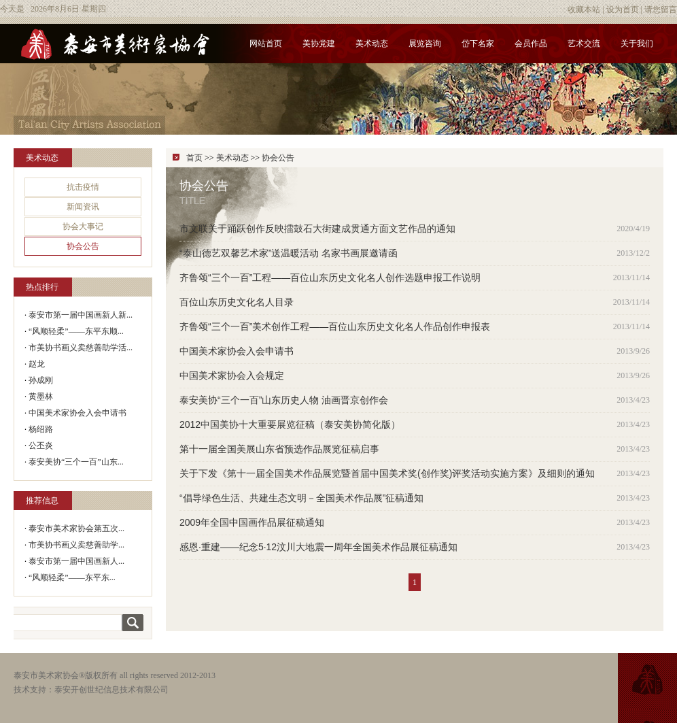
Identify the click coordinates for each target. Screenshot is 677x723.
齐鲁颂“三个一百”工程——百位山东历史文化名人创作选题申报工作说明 (330, 277)
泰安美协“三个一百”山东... (76, 462)
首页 (194, 158)
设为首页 (622, 9)
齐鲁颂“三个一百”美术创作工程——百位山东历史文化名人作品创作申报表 (334, 326)
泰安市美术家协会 (46, 675)
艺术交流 (584, 43)
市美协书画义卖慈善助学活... (81, 347)
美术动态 (371, 43)
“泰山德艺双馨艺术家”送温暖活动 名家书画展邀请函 (288, 253)
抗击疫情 (83, 187)
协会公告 (83, 246)
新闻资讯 (83, 207)
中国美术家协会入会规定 (231, 375)
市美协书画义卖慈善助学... (76, 545)
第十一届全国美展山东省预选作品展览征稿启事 (279, 448)
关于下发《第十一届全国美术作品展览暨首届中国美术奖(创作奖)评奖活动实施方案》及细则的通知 (387, 473)
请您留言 (660, 9)
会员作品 (531, 43)
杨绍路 (41, 429)
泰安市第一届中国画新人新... (81, 315)
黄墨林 (41, 396)
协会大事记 (83, 226)
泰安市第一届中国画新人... (76, 561)
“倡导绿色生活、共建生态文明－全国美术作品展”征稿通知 (301, 497)
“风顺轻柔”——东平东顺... (76, 331)
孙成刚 (41, 380)
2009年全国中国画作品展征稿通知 (251, 522)
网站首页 (265, 43)
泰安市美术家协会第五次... (76, 528)
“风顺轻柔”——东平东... (72, 577)
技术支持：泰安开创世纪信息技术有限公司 (91, 689)
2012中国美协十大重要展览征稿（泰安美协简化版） (289, 424)
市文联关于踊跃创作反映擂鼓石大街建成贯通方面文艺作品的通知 (317, 228)
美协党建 (318, 43)
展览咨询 (425, 43)
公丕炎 (41, 445)
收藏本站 (584, 9)
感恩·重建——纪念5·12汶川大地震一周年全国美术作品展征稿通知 (318, 546)
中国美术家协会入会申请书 (77, 413)
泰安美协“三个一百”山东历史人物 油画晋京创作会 (283, 399)
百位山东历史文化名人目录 (236, 302)
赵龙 (37, 364)
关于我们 (637, 43)
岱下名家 (478, 43)
